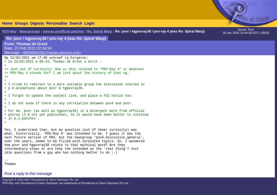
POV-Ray (9, 31)
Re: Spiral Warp (99, 31)
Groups (21, 23)
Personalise (56, 23)
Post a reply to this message (28, 173)
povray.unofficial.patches (63, 31)
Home (7, 23)
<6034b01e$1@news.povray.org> (51, 52)
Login (89, 23)
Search (76, 23)
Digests (37, 23)
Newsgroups (29, 31)
